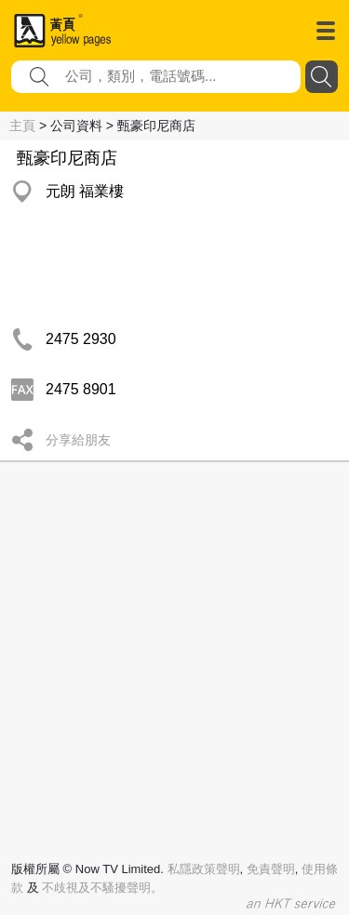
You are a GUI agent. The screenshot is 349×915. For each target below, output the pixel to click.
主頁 (22, 125)
